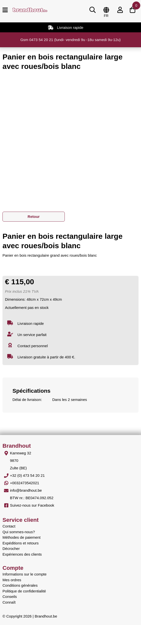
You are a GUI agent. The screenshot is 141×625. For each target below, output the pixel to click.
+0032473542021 (24, 483)
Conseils (9, 596)
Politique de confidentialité (24, 591)
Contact (8, 526)
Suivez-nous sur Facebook (32, 505)
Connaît (9, 602)
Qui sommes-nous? (18, 532)
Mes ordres (11, 580)
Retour (34, 216)
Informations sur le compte (24, 574)
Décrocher (11, 548)
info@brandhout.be (26, 490)
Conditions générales (20, 585)
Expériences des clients (22, 554)
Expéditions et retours (20, 543)
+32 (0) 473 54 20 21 (27, 475)
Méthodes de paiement (21, 537)
